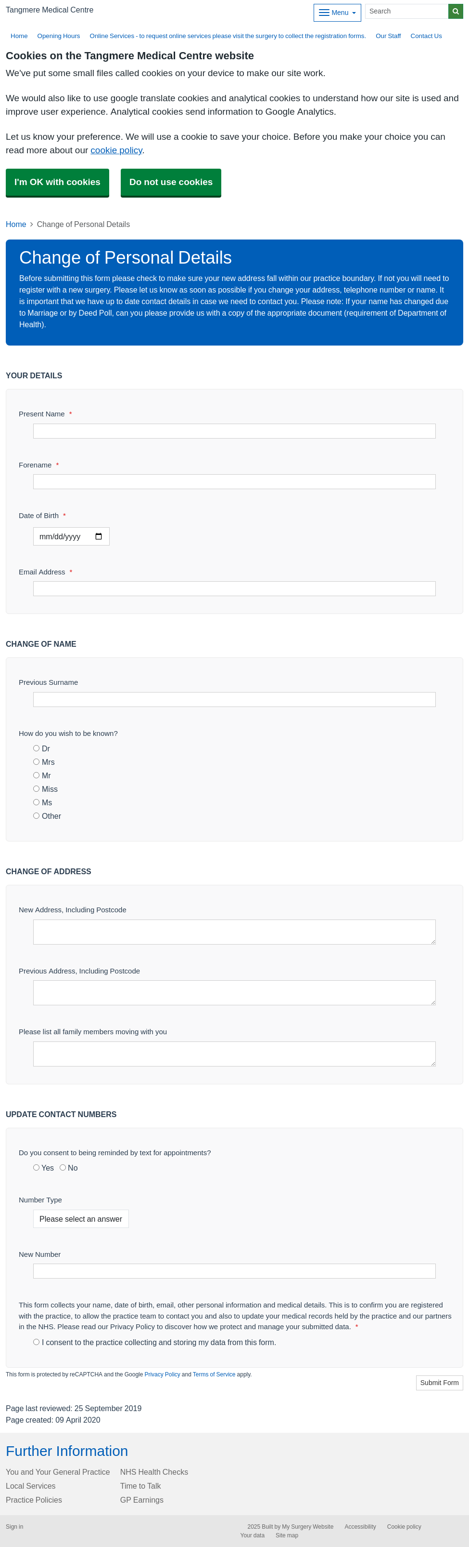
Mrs (44, 762)
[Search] (407, 11)
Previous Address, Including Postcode (79, 970)
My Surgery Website (307, 1527)
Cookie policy (404, 1527)
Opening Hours (59, 36)
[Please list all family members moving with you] (234, 1054)
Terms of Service (214, 1374)
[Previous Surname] (234, 699)
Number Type (40, 1199)
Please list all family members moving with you (93, 1031)
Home (19, 36)
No (68, 1168)
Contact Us (426, 36)
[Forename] (234, 481)
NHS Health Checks (154, 1472)
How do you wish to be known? (68, 733)
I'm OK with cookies (57, 182)
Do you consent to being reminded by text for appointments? (115, 1152)
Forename (39, 464)
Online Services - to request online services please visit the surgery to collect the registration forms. (228, 36)
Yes (43, 1168)
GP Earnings (142, 1500)
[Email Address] (234, 588)
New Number (40, 1254)
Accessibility (360, 1527)
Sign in (14, 1527)
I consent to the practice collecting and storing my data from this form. (154, 1342)
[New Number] (234, 1271)
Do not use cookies (171, 182)
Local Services (31, 1486)
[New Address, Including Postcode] (234, 932)
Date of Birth (42, 515)
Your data (253, 1535)
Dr (41, 748)
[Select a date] (71, 536)
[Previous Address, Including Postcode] (234, 992)
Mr (42, 775)
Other (47, 816)
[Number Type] (81, 1219)
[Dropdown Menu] (337, 13)
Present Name (45, 413)
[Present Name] (234, 431)
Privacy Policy (162, 1374)
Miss (45, 789)
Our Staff (388, 36)
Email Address (45, 571)
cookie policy (116, 150)
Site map (287, 1535)
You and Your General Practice (58, 1472)
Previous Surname (48, 682)
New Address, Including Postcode (73, 909)
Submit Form (439, 1382)
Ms (42, 802)
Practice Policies (34, 1500)
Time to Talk (140, 1486)
